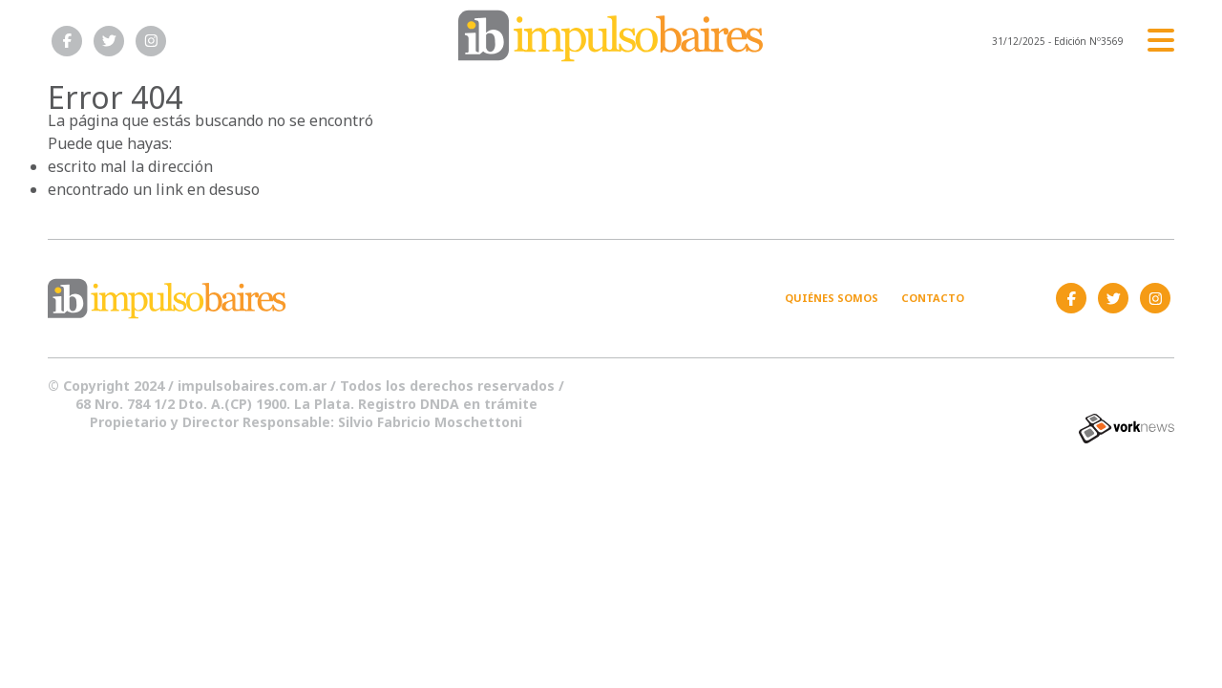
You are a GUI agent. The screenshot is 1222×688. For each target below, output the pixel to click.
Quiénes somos (831, 297)
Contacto (932, 297)
